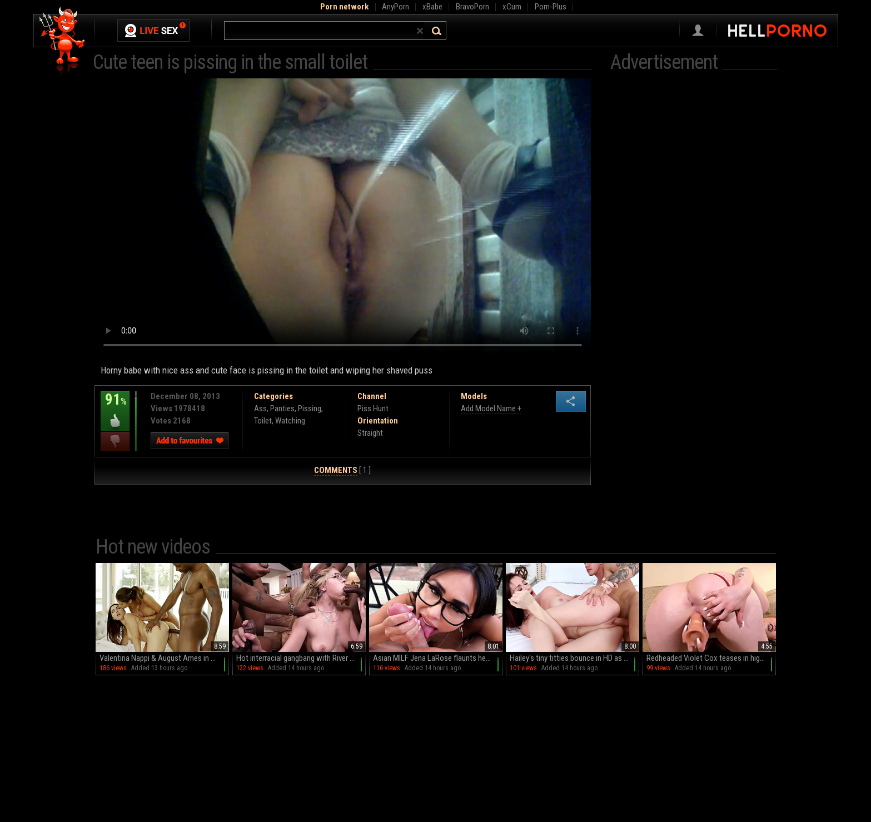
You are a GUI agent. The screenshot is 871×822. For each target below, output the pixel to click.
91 (115, 407)
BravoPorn (472, 7)
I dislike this (115, 441)
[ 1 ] (342, 470)
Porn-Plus (550, 7)
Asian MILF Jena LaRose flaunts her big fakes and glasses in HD (437, 658)
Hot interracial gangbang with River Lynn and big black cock (301, 658)
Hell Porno (62, 41)
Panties (282, 408)
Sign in (697, 30)
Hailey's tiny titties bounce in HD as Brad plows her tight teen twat (574, 658)
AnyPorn (395, 7)
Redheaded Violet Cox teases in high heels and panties (711, 658)
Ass (260, 408)
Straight (370, 433)
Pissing (309, 408)
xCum (511, 7)
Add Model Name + (491, 408)
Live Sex (153, 30)
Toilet (263, 421)
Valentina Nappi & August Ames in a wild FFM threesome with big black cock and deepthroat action (164, 658)
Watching (290, 421)
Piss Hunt (373, 408)
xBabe (432, 7)
